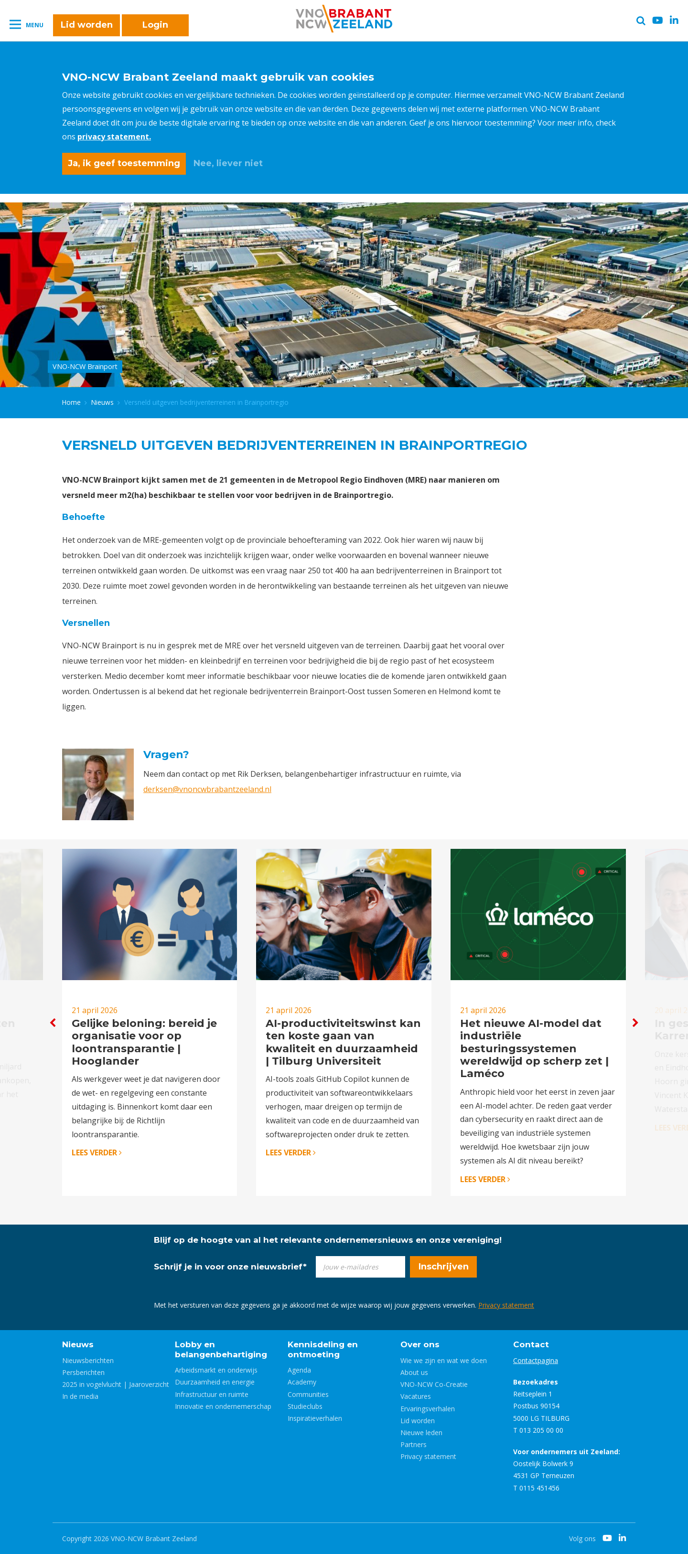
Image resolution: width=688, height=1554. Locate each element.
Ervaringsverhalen (427, 1408)
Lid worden (87, 25)
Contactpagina (535, 1360)
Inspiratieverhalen (315, 1418)
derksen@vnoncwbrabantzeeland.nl (207, 789)
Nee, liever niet (228, 163)
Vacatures (415, 1396)
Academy (302, 1381)
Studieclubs (305, 1406)
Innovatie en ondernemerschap (223, 1406)
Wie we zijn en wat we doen (443, 1360)
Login (155, 25)
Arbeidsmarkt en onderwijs (216, 1369)
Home (71, 402)
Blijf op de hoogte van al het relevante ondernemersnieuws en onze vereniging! (328, 1240)
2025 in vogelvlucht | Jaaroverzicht (115, 1384)
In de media (80, 1396)
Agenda (299, 1369)
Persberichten (83, 1372)
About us (414, 1372)
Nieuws (102, 402)
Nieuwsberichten (88, 1360)
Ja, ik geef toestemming (124, 163)
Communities (308, 1394)
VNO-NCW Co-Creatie (434, 1384)
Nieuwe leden (421, 1432)
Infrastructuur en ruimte (211, 1394)
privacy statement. (114, 136)
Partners (413, 1444)
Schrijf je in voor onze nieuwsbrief (230, 1266)
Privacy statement (506, 1305)
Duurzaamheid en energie (215, 1381)
